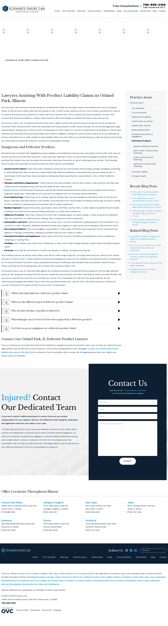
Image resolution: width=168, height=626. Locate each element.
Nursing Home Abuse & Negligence (142, 135)
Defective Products (141, 141)
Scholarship (145, 11)
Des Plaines (53, 580)
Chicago (50, 577)
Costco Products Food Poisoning (143, 158)
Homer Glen (138, 577)
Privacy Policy (22, 610)
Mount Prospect (67, 580)
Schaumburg (24, 580)
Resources (47, 610)
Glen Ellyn (53, 573)
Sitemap (57, 610)
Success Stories (131, 11)
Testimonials (109, 11)
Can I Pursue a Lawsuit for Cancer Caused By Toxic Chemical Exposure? (145, 247)
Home (57, 11)
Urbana (140, 580)
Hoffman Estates (92, 577)
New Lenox (150, 577)
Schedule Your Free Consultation (26, 60)
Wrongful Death (139, 176)
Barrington (41, 577)
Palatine (120, 580)
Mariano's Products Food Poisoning (144, 165)
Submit (127, 461)
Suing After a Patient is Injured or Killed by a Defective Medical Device (145, 239)
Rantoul (5, 584)
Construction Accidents (142, 121)
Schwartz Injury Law (13, 123)
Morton (33, 584)
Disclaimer (35, 610)
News (119, 11)
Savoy (147, 580)
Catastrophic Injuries (141, 125)
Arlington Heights (39, 573)
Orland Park (24, 573)
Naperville (161, 577)
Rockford (90, 573)
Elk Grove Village (39, 580)
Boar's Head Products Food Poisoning (145, 151)
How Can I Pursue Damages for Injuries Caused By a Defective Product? (144, 256)
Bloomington (16, 584)
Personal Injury (94, 11)
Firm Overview (68, 11)
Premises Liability (140, 172)
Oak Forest (77, 577)
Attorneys (81, 11)
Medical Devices (11, 190)
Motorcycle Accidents (141, 117)
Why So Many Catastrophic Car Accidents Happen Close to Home (146, 222)
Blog (155, 11)
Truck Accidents (139, 112)
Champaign (131, 580)
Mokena (118, 577)
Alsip (57, 577)
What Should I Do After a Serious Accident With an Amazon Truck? (147, 213)
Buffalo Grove (109, 580)
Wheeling (97, 580)
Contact (162, 11)
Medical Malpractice (141, 130)
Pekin (40, 584)
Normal (26, 584)
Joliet (62, 573)
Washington (53, 584)
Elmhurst (70, 573)
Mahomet (155, 580)
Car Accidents (138, 108)
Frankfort (127, 577)
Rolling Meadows (9, 580)
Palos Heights (107, 577)
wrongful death (17, 259)
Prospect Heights (84, 580)
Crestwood (66, 577)
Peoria (78, 573)
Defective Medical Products (145, 146)
